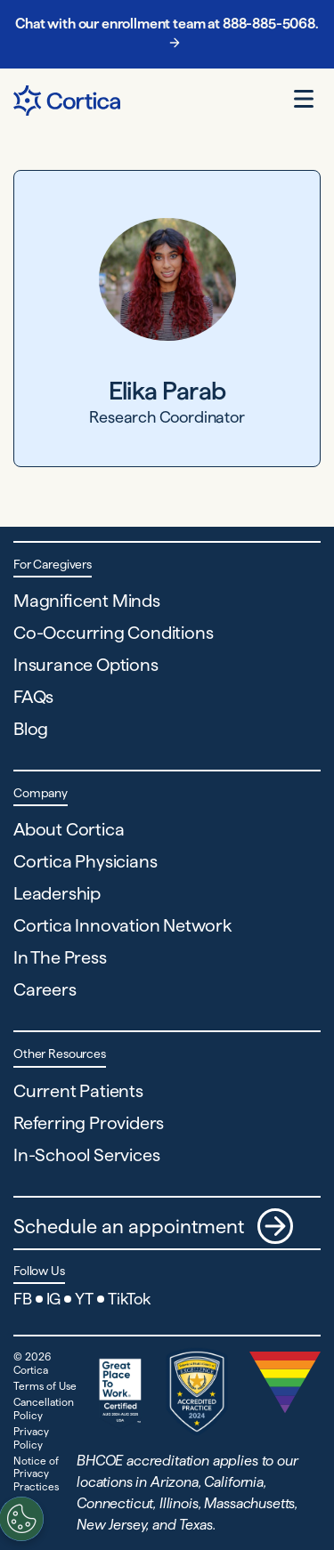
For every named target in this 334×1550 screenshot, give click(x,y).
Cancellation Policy (43, 1408)
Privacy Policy (31, 1437)
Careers (45, 989)
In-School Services (86, 1155)
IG (53, 1298)
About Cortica (68, 829)
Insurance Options (86, 664)
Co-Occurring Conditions (113, 632)
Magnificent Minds (86, 600)
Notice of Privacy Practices (36, 1473)
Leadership (57, 893)
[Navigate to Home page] (66, 100)
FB (22, 1298)
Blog (30, 729)
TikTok (129, 1298)
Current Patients (78, 1091)
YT (84, 1298)
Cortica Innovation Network (122, 925)
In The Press (60, 957)
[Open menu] (304, 99)
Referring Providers (88, 1123)
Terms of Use (45, 1386)
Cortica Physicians (85, 861)
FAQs (33, 696)
